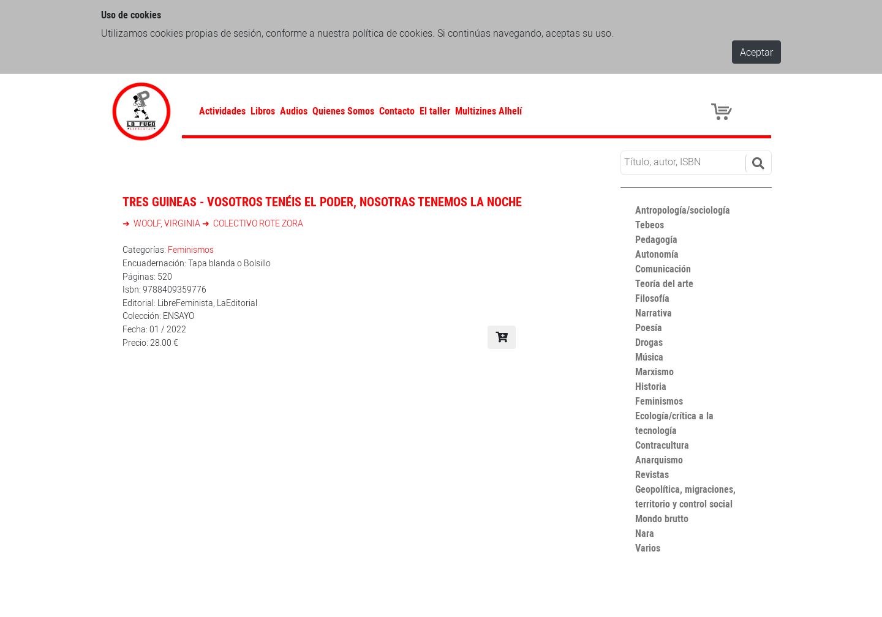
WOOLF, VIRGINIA (167, 223)
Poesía (648, 327)
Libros (263, 111)
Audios (293, 111)
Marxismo (654, 371)
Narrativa (653, 313)
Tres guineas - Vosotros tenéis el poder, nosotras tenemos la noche (322, 201)
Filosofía (652, 298)
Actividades (222, 111)
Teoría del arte (664, 283)
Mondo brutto (661, 518)
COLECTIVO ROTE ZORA (257, 223)
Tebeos (649, 224)
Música (649, 357)
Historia (650, 386)
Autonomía (657, 254)
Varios (647, 548)
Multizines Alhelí (488, 111)
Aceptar (756, 52)
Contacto (397, 111)
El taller (435, 111)
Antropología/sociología (682, 210)
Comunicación (663, 268)
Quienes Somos (343, 111)
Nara (644, 533)
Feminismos (191, 249)
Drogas (649, 342)
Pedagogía (656, 239)
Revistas (652, 474)
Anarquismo (659, 459)
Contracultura (662, 445)
